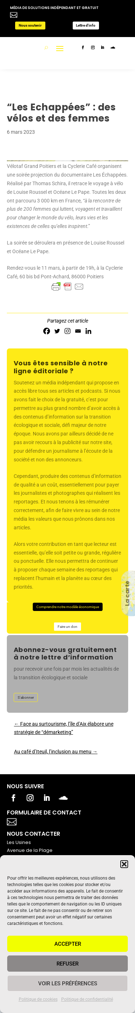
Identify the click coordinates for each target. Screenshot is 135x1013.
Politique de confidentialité (87, 999)
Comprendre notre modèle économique (67, 607)
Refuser (67, 963)
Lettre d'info (85, 25)
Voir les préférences (67, 983)
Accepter (67, 944)
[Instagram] (67, 331)
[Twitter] (57, 331)
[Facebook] (46, 331)
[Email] (77, 331)
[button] (124, 864)
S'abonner (26, 697)
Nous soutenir (30, 25)
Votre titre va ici (52, 821)
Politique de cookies (38, 999)
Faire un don (67, 627)
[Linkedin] (88, 331)
